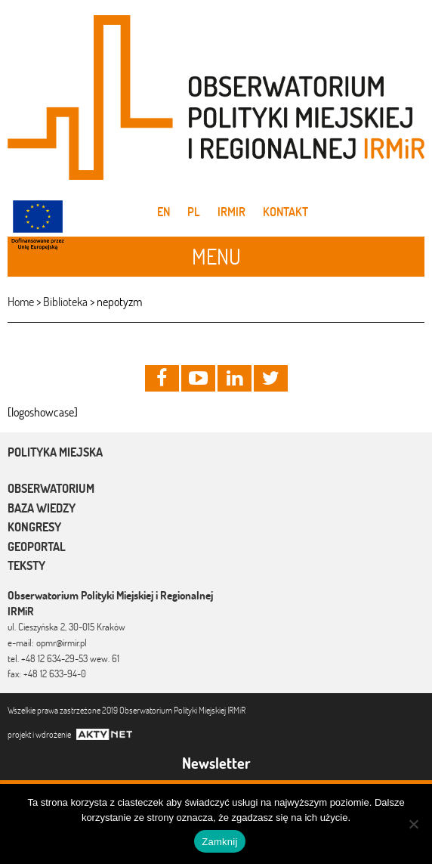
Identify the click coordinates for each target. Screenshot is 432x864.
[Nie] (413, 823)
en (163, 211)
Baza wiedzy (42, 508)
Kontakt (285, 211)
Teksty (26, 565)
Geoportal (37, 546)
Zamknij (219, 841)
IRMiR (231, 211)
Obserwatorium (51, 488)
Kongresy (34, 526)
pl (193, 211)
